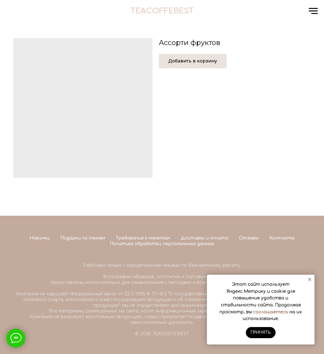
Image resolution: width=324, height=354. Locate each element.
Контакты (282, 238)
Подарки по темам (82, 238)
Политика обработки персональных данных (162, 243)
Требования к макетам (143, 238)
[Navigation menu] (313, 11)
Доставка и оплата (204, 238)
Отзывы (249, 238)
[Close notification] (310, 279)
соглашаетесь (270, 312)
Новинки (39, 238)
